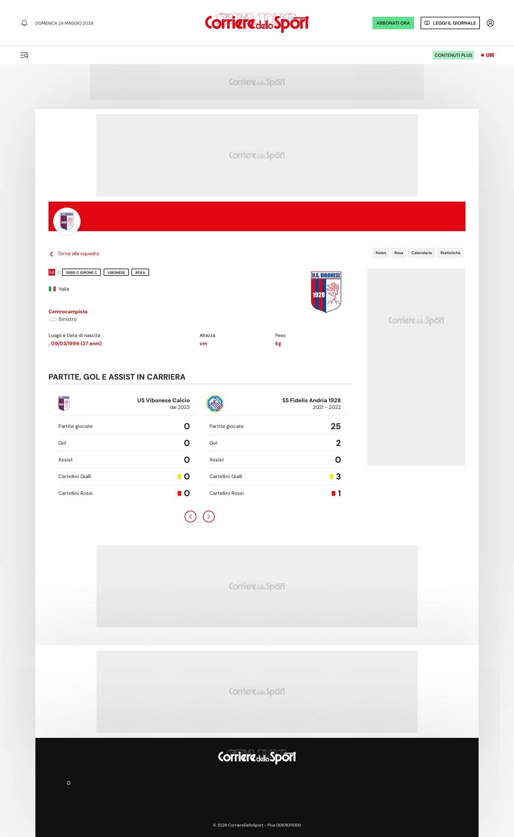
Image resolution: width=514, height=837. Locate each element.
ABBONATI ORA (393, 23)
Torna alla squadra (74, 253)
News (381, 252)
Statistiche (450, 252)
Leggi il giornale (454, 23)
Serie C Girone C (81, 272)
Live (490, 55)
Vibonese (116, 272)
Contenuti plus (453, 55)
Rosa (398, 252)
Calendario (421, 252)
